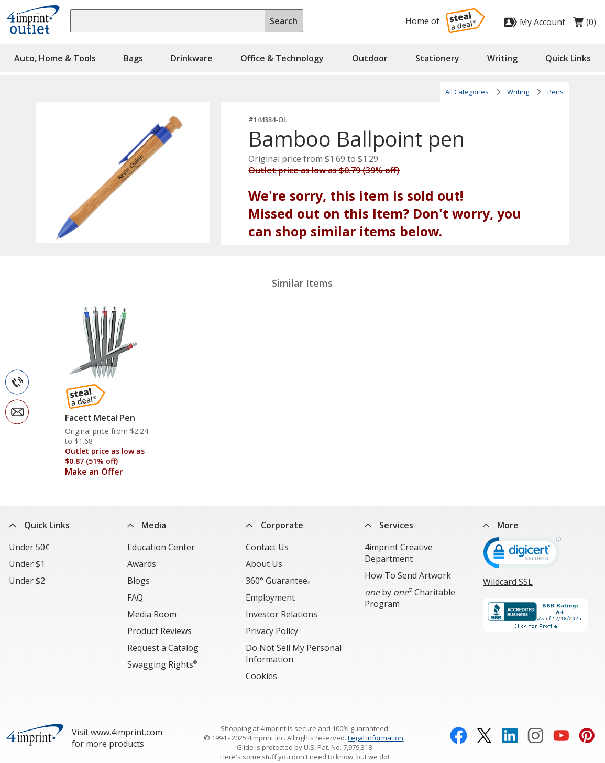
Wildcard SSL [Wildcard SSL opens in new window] (508, 581)
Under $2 (27, 580)
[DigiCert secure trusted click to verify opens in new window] (522, 556)
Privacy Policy (272, 631)
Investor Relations (281, 614)
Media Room (152, 614)
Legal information (375, 719)
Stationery (437, 58)
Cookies (261, 676)
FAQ (135, 597)
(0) (584, 24)
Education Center (161, 547)
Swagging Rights (162, 664)
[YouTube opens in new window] (561, 718)
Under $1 (27, 564)
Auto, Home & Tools (55, 58)
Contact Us (267, 547)
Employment (270, 597)
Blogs (138, 580)
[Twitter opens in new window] (484, 718)
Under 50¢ (29, 547)
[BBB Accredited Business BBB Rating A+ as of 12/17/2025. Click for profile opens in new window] (539, 616)
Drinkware (192, 58)
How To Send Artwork (408, 575)
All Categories (467, 91)
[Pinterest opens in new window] (587, 718)
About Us (264, 564)
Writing (502, 58)
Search (284, 21)
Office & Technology (282, 58)
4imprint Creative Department (399, 552)
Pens (555, 91)
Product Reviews (159, 631)
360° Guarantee (278, 580)
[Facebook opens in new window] (458, 718)
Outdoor (370, 58)
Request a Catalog (163, 647)
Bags (133, 58)
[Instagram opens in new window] (535, 718)
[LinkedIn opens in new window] (510, 718)
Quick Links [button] (568, 58)
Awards (141, 564)
